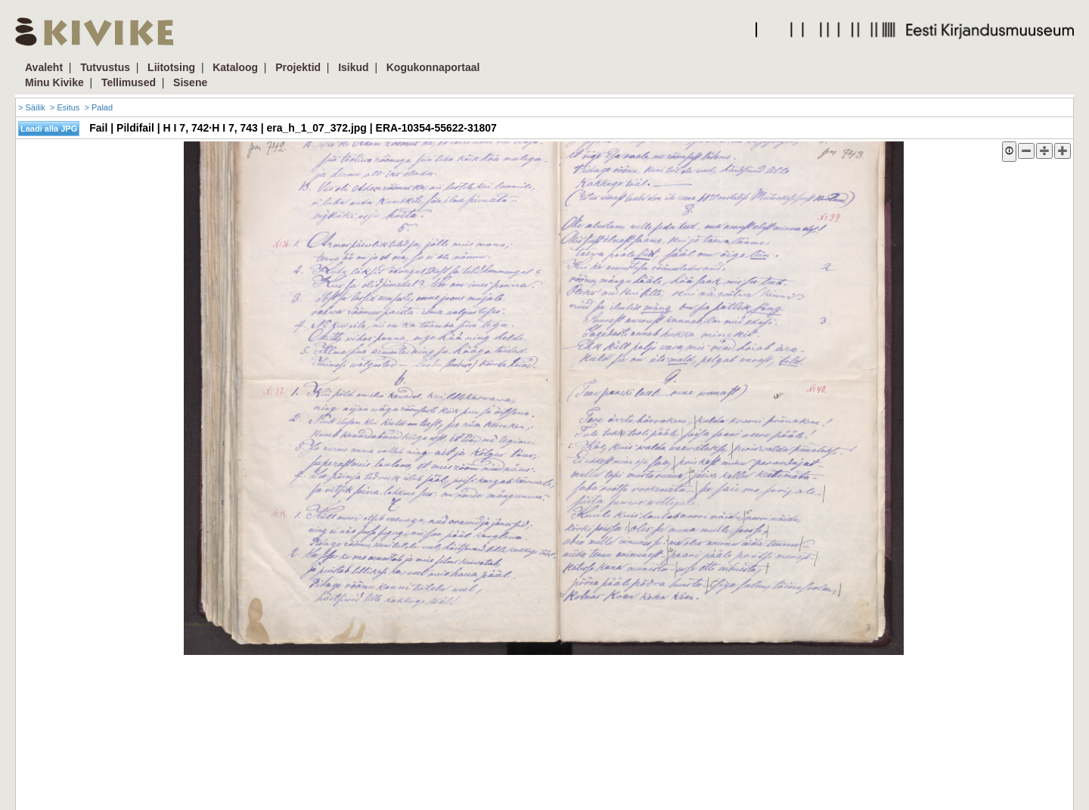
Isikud (353, 67)
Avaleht (44, 67)
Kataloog (235, 67)
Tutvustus (105, 67)
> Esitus (64, 107)
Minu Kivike (54, 82)
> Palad (98, 107)
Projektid (298, 67)
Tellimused (128, 82)
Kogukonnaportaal (433, 67)
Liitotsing (171, 67)
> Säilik (31, 107)
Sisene (190, 82)
